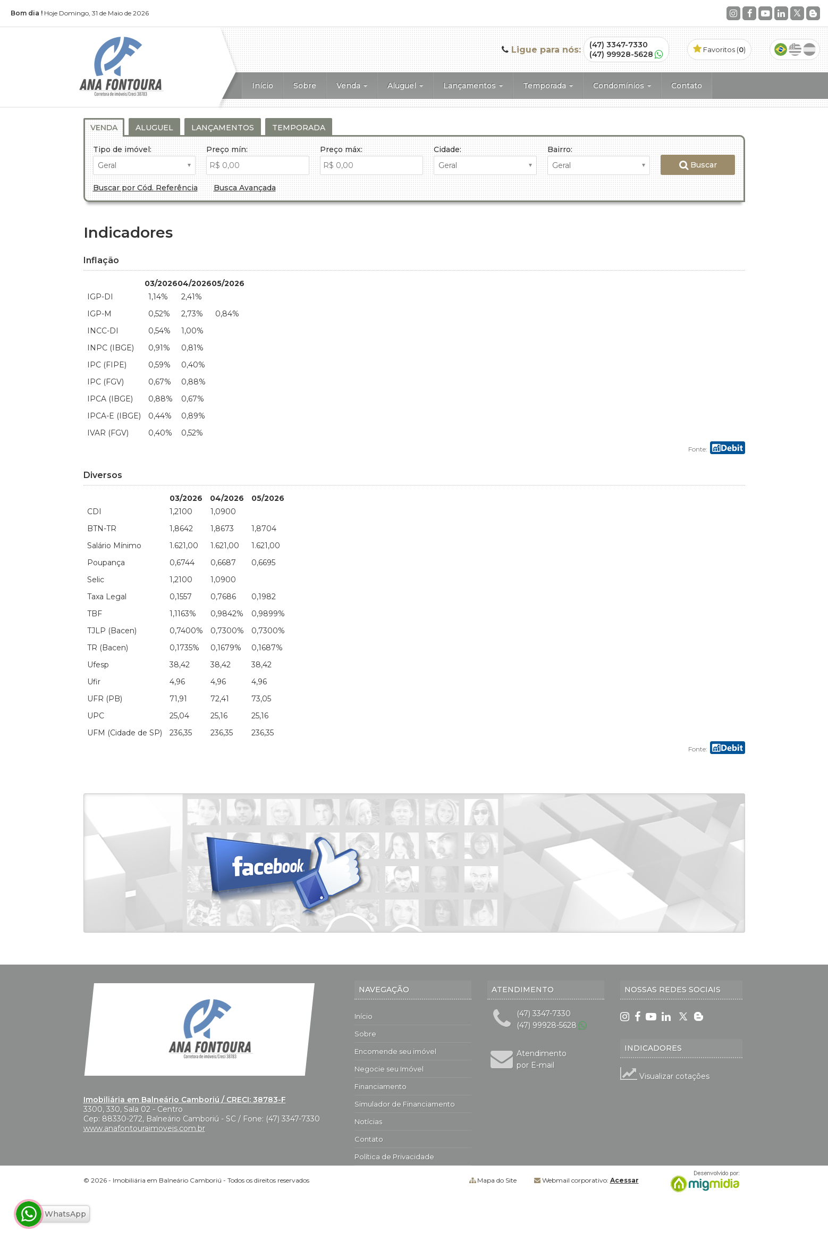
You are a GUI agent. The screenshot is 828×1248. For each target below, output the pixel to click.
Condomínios (622, 85)
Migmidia (702, 1181)
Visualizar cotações (664, 1076)
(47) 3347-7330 (618, 44)
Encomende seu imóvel (395, 1051)
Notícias (368, 1121)
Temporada (548, 85)
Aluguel (405, 85)
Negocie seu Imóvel (389, 1069)
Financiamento (380, 1086)
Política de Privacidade (394, 1156)
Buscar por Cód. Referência (145, 187)
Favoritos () (719, 49)
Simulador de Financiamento (404, 1104)
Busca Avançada (245, 187)
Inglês (795, 49)
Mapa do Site (497, 1180)
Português (780, 49)
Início (262, 85)
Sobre (304, 85)
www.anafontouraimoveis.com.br (144, 1128)
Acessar (624, 1180)
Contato (686, 85)
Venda (351, 85)
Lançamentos (473, 85)
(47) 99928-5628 (621, 54)
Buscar (698, 165)
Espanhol (809, 49)
